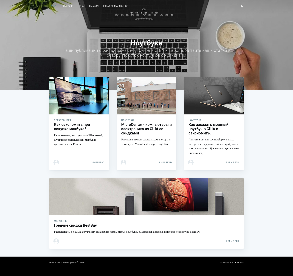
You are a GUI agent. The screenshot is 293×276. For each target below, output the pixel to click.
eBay (81, 6)
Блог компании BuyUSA (62, 262)
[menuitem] (67, 6)
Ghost (240, 262)
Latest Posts (227, 262)
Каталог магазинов (115, 6)
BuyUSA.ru (68, 6)
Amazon (94, 6)
